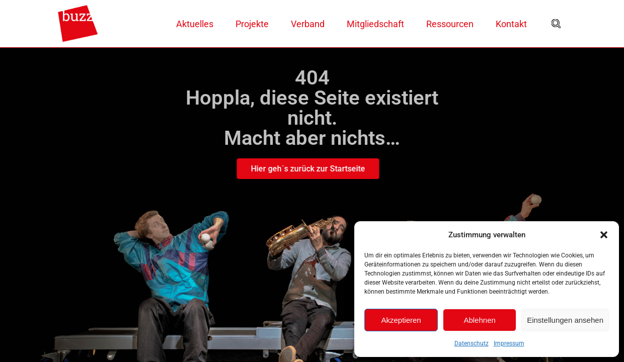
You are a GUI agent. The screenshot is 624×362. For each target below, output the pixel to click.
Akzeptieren (401, 320)
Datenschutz (471, 343)
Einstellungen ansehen (565, 320)
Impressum (509, 343)
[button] (604, 235)
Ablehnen (479, 320)
